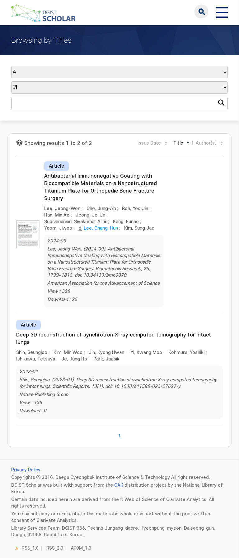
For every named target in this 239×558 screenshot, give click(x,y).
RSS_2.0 (54, 548)
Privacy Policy (25, 470)
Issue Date (149, 143)
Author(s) (206, 143)
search (201, 11)
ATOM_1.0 (81, 548)
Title (178, 143)
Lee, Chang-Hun (101, 228)
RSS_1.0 (30, 548)
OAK (118, 485)
